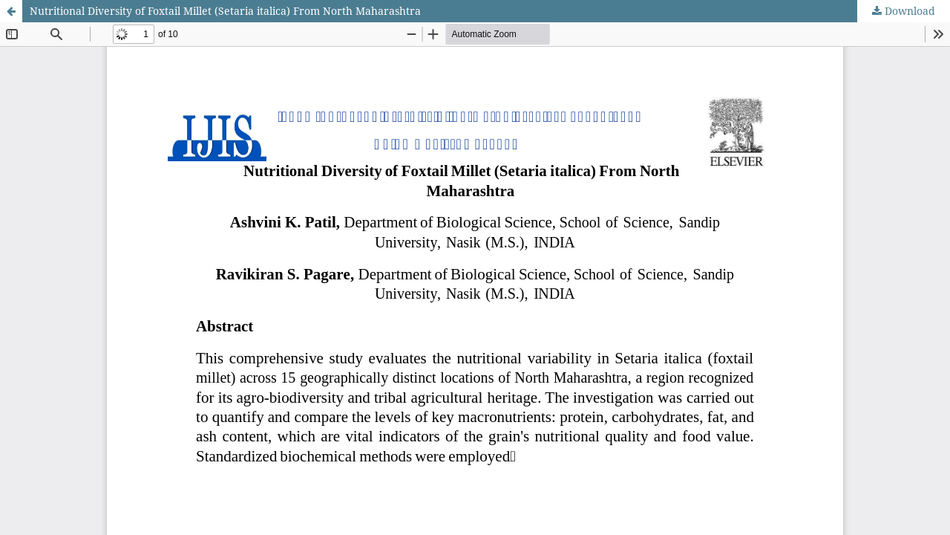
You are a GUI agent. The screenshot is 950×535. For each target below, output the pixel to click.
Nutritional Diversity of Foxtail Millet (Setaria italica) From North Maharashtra (225, 11)
